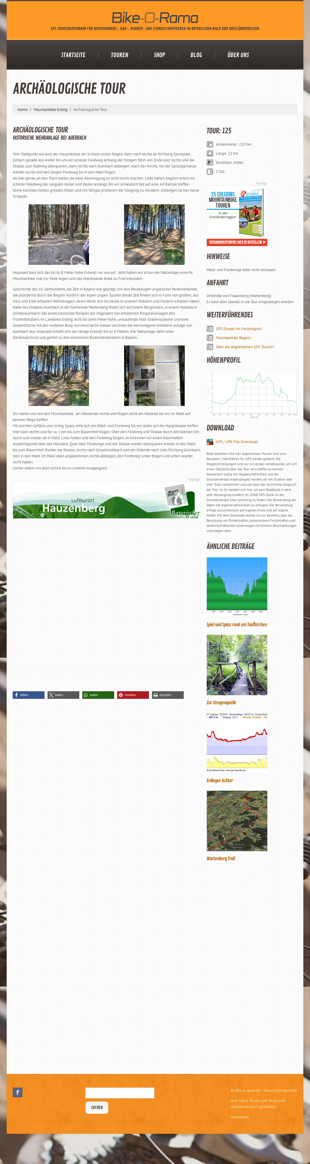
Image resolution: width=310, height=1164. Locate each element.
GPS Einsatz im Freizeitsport (239, 328)
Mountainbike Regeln (233, 337)
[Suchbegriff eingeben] (119, 1093)
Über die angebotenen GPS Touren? (245, 346)
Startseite (73, 55)
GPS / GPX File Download (237, 441)
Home (22, 109)
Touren (119, 55)
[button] (29, 695)
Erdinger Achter (219, 781)
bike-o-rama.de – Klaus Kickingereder (266, 1090)
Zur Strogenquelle (221, 703)
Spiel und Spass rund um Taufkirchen (236, 625)
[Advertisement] (251, 967)
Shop (159, 55)
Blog (196, 55)
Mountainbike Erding (51, 109)
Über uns (238, 55)
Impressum (240, 1117)
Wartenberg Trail (220, 859)
